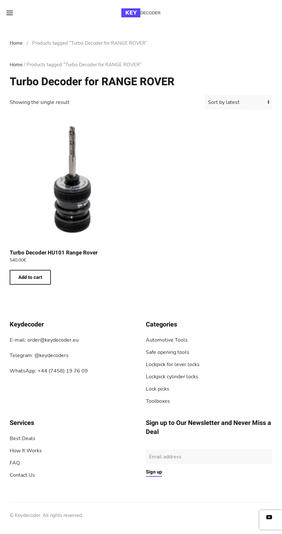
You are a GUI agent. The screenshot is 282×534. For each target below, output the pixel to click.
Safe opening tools (167, 352)
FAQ (15, 462)
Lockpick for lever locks (173, 364)
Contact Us (22, 475)
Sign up (154, 471)
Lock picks (157, 388)
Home (16, 43)
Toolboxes (158, 401)
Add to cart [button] (30, 277)
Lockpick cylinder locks (172, 376)
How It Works (26, 450)
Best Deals (22, 438)
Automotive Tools (167, 340)
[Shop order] (238, 102)
